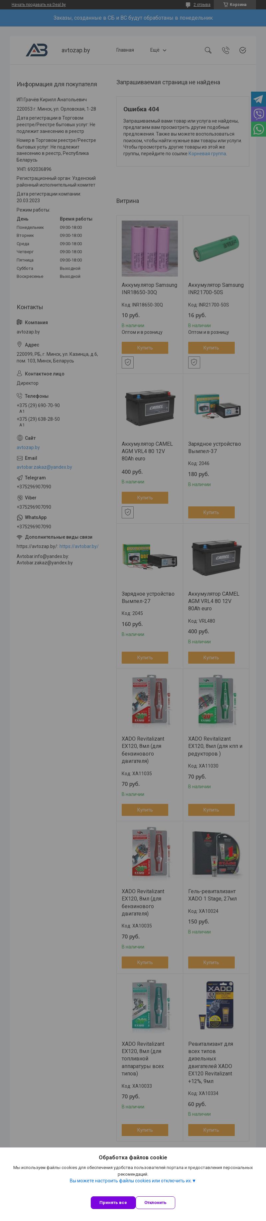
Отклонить (155, 1202)
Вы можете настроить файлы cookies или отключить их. (131, 1180)
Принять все (113, 1202)
